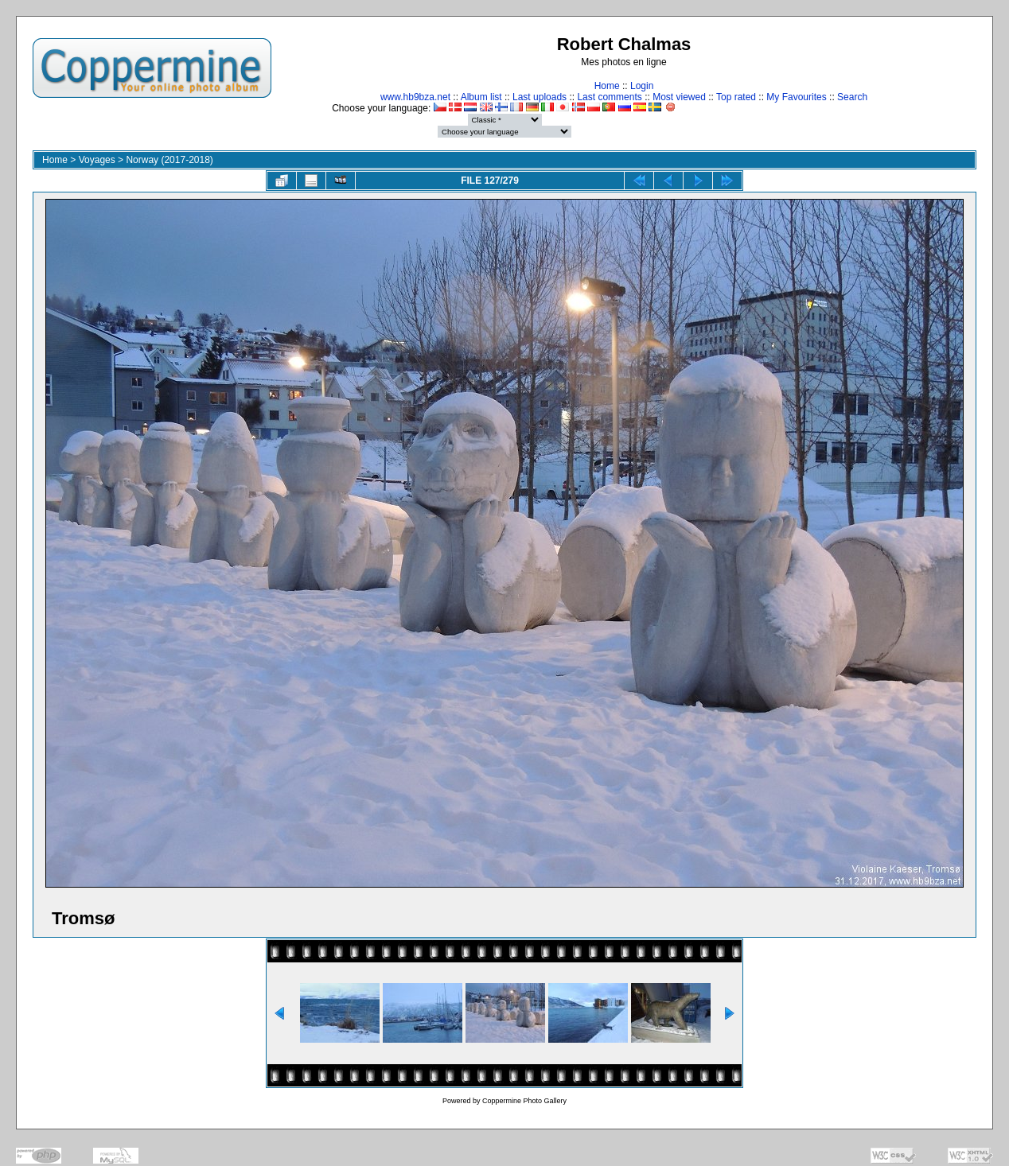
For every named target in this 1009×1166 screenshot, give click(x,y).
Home (607, 85)
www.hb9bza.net (415, 97)
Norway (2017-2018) (169, 159)
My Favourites (796, 97)
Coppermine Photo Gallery (524, 1101)
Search (852, 97)
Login (641, 85)
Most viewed (679, 97)
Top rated (736, 97)
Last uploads (539, 97)
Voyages (97, 159)
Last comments (609, 97)
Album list (481, 97)
